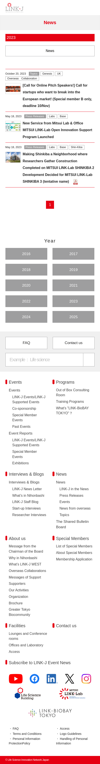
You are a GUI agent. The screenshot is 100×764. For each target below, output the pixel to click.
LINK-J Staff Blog (25, 502)
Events (14, 390)
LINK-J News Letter (27, 489)
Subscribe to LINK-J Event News (40, 662)
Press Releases (71, 495)
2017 (73, 254)
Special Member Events (24, 417)
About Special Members (74, 553)
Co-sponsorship (24, 408)
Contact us (73, 343)
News (60, 482)
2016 (26, 254)
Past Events (21, 426)
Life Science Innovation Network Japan (14, 7)
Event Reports (21, 433)
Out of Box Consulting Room (72, 392)
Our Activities (19, 590)
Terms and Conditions (27, 734)
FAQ (26, 343)
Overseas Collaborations (27, 571)
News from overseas (74, 508)
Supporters (17, 583)
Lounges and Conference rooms (28, 636)
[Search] (89, 359)
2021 (73, 285)
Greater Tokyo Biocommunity (19, 612)
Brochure (16, 603)
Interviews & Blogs (24, 482)
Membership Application (74, 559)
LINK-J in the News (74, 489)
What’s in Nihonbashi (28, 495)
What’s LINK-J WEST (25, 564)
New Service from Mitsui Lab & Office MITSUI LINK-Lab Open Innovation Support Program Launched (57, 130)
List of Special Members (74, 546)
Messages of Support (25, 577)
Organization (18, 596)
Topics (64, 515)
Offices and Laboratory (26, 645)
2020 (26, 285)
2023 (73, 301)
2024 (26, 317)
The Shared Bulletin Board (72, 524)
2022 (26, 301)
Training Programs (70, 401)
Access (14, 652)
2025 (73, 317)
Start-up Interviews (26, 508)
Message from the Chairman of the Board (26, 548)
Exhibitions (20, 463)
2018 (26, 269)
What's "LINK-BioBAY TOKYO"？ (72, 410)
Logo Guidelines (70, 734)
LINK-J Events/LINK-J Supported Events (29, 399)
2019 (73, 269)
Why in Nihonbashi (23, 558)
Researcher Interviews (29, 515)
